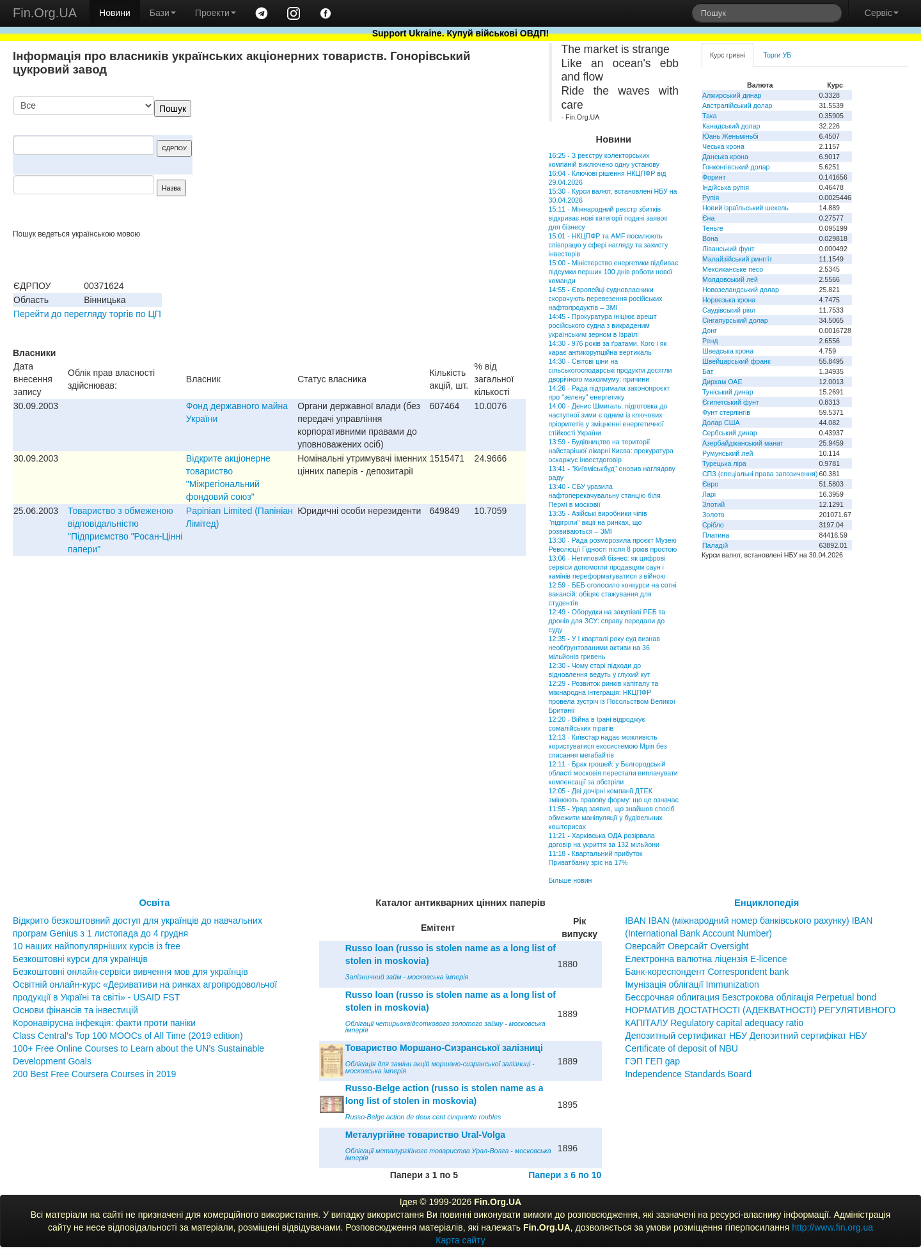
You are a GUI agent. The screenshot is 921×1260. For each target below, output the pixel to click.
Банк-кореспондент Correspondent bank (707, 972)
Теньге (712, 228)
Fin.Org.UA (45, 13)
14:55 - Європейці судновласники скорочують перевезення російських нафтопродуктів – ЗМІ (606, 298)
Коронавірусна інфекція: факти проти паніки (104, 1023)
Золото (713, 514)
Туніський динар (727, 392)
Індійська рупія (725, 187)
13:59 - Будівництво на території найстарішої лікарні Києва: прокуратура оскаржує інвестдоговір (611, 450)
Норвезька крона (728, 300)
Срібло (713, 525)
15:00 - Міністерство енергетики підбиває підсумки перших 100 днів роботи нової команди (614, 271)
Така (709, 116)
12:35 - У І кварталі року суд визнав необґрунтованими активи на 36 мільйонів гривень (604, 647)
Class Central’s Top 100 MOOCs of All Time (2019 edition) (128, 1036)
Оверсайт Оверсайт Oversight (686, 946)
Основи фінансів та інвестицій (75, 1010)
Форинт (714, 177)
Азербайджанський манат (742, 443)
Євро (710, 484)
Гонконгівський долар (736, 167)
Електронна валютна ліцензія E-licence (706, 959)
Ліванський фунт (728, 249)
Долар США (721, 422)
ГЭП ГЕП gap (652, 1061)
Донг (709, 330)
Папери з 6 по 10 (564, 1175)
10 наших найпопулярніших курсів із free (96, 946)
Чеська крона (723, 146)
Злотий (713, 504)
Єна (708, 218)
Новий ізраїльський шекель (745, 208)
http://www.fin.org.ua (832, 1227)
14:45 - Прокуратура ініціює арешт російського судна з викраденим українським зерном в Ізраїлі (603, 325)
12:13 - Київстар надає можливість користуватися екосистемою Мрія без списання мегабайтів (608, 746)
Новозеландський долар (740, 289)
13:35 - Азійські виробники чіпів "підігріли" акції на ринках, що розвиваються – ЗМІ (598, 522)
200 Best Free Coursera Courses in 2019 (94, 1074)
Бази (163, 13)
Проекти (215, 13)
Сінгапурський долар (735, 320)
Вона (710, 238)
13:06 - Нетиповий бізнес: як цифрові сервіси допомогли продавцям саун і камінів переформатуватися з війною (607, 567)
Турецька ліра (724, 463)
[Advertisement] (430, 162)
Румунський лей (727, 453)
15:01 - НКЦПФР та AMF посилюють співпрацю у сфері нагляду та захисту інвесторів (608, 245)
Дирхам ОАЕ (722, 381)
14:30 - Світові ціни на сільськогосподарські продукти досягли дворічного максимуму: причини (610, 370)
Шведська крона (727, 351)
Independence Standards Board (688, 1074)
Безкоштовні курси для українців (80, 959)
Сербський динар (729, 433)
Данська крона (725, 156)
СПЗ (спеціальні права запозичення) (760, 474)
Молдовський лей (730, 279)
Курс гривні (727, 55)
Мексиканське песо (732, 269)
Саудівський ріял (728, 310)
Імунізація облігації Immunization (692, 984)
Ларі (709, 494)
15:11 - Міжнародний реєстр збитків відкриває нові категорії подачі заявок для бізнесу (608, 218)
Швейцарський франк (736, 361)
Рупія (710, 197)
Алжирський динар (732, 95)
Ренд (710, 341)
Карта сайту (460, 1240)
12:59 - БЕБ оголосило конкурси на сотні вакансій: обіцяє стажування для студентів (613, 594)
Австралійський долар (737, 105)
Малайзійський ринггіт (737, 259)
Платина (715, 535)
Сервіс (882, 13)
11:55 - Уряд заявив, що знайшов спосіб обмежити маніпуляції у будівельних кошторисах (612, 817)
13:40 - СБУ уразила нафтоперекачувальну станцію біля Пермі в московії (605, 495)
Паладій (715, 545)
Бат (708, 371)
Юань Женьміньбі (730, 136)
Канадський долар (731, 126)
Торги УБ (777, 55)
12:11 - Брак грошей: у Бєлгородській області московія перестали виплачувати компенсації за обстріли (613, 773)
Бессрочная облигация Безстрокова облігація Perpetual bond (750, 997)
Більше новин (570, 880)
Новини (114, 13)
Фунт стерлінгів (726, 412)
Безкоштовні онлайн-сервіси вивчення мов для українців (130, 972)
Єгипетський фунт (730, 402)
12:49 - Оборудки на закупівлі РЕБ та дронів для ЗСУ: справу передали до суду (607, 621)
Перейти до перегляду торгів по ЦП (87, 314)
